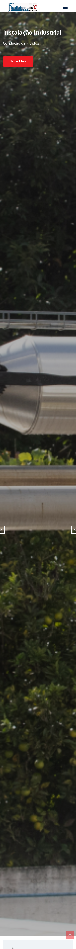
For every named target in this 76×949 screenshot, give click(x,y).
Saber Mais (18, 61)
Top (70, 935)
